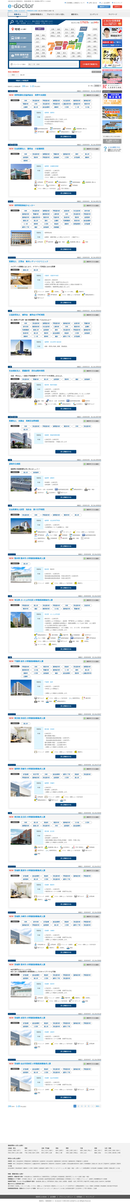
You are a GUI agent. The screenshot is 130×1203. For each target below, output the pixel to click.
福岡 (43, 46)
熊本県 (47, 385)
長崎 (37, 49)
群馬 (89, 46)
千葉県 (47, 682)
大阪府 (47, 275)
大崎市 (52, 930)
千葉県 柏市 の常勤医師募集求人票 (28, 661)
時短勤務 (103, 1186)
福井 (66, 36)
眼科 (81, 1163)
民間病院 (68, 1179)
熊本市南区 (53, 385)
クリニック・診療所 (87, 1179)
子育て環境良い (88, 1188)
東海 (57, 1148)
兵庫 (52, 29)
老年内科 (64, 1161)
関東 (26, 1148)
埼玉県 (47, 614)
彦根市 (52, 478)
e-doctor (21, 5)
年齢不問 (86, 1181)
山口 (37, 42)
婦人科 (101, 1163)
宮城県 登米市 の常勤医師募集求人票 (29, 965)
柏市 (51, 682)
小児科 (31, 1168)
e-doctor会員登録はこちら (112, 22)
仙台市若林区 (54, 1078)
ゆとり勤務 (89, 1186)
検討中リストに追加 (91, 95)
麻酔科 (25, 1168)
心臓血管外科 (36, 1163)
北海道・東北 (12, 1148)
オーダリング (49, 1188)
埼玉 (89, 49)
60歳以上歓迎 (94, 1181)
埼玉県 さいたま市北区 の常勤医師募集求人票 (33, 600)
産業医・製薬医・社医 (69, 1181)
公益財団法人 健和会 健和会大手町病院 (26, 315)
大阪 (52, 32)
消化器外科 (20, 1163)
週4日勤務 (11, 1186)
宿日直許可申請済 (112, 1186)
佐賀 (37, 46)
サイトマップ (118, 3)
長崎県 (47, 435)
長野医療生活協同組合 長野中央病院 (30, 95)
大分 (43, 49)
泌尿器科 (113, 1163)
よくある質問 (105, 3)
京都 (58, 32)
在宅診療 (93, 1168)
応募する (87, 136)
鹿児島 (43, 56)
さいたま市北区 (55, 614)
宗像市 (52, 783)
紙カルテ (56, 1188)
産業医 (106, 1168)
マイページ (113, 14)
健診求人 (74, 14)
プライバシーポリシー (66, 1197)
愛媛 (58, 53)
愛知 (73, 53)
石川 (66, 32)
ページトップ (125, 1193)
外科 (14, 1163)
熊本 (37, 53)
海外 (39, 28)
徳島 (64, 56)
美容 (60, 1181)
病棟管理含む (46, 1176)
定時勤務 (96, 1186)
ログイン (117, 6)
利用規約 (79, 1197)
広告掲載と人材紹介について (75, 3)
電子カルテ (40, 1188)
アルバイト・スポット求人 (55, 14)
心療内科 (85, 1161)
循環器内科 (35, 1161)
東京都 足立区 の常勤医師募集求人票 (29, 817)
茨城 (95, 49)
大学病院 (24, 1179)
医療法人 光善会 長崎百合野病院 (24, 421)
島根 (37, 35)
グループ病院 (76, 1179)
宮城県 (47, 885)
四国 (95, 1148)
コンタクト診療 (76, 1176)
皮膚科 (64, 1163)
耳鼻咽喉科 (87, 1163)
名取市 (52, 1032)
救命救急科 (19, 1168)
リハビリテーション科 (60, 1168)
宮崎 (43, 53)
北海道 (95, 29)
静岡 (79, 56)
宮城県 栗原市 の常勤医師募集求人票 (29, 870)
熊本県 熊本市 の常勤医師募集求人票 (29, 558)
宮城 (95, 38)
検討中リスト (104, 6)
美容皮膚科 (70, 1163)
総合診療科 (11, 1168)
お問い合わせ (93, 3)
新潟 (72, 29)
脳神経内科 (72, 1161)
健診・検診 (86, 1176)
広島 (37, 38)
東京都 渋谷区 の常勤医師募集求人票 (29, 718)
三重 (73, 56)
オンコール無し (26, 1186)
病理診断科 (86, 1168)
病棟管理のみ (37, 1176)
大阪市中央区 (54, 275)
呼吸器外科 (27, 1163)
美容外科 (76, 1163)
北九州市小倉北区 (55, 342)
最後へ (98, 1106)
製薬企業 (112, 1168)
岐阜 (79, 53)
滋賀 (58, 29)
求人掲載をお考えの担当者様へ (112, 140)
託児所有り (79, 1188)
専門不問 (79, 1181)
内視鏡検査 (61, 1176)
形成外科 (58, 1163)
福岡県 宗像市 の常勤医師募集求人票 (29, 769)
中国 (81, 1148)
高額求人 (53, 1186)
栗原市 (52, 885)
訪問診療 (54, 1176)
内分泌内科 (50, 1161)
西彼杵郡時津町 (55, 435)
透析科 (119, 1163)
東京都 (47, 729)
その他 (118, 1168)
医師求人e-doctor (41, 1197)
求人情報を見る (65, 136)
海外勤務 (108, 1181)
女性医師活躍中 (70, 1188)
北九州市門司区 (55, 520)
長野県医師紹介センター (24, 205)
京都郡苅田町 (54, 166)
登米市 (52, 984)
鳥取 (43, 35)
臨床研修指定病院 (50, 1179)
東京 (89, 53)
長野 (72, 32)
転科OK (102, 1181)
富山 (66, 29)
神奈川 (89, 56)
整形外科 (51, 1163)
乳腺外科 (106, 1163)
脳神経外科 (44, 1163)
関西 (67, 1148)
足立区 (52, 831)
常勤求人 (17, 14)
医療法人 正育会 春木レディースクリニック (28, 261)
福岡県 (47, 166)
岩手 (95, 35)
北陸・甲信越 (45, 1148)
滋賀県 (47, 478)
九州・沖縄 (108, 1148)
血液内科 (42, 1161)
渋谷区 (52, 729)
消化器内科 (20, 1161)
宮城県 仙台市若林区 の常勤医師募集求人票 (32, 1064)
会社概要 (53, 1197)
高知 (58, 56)
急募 (95, 1188)
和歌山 (53, 36)
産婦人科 (94, 1163)
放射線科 (41, 1168)
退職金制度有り (80, 1186)
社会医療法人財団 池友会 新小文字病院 (26, 509)
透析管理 (68, 1176)
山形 (89, 41)
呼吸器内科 (27, 1161)
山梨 (72, 36)
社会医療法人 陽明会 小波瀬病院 (29, 149)
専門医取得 (50, 1181)
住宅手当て (71, 1186)
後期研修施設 (60, 1179)
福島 (95, 41)
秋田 (89, 38)
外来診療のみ (28, 1176)
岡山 (43, 38)
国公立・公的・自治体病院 (36, 1179)
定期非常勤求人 (36, 14)
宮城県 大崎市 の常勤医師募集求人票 (29, 916)
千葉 (95, 53)
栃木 (95, 46)
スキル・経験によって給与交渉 (41, 1186)
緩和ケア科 (49, 1168)
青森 (89, 35)
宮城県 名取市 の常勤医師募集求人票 (29, 1018)
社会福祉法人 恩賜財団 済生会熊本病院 (26, 371)
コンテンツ (94, 14)
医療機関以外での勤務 (100, 1179)
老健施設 (100, 1168)
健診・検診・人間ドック (75, 1168)
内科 (14, 1161)
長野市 (52, 112)
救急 (56, 1181)
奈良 (58, 36)
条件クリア (97, 72)
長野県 (47, 112)
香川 (64, 53)
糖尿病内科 (57, 1161)
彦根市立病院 (14, 464)
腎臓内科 (79, 1161)
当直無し (17, 1186)
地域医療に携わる (41, 1181)
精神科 (36, 1168)
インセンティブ (62, 1186)
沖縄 (37, 56)
